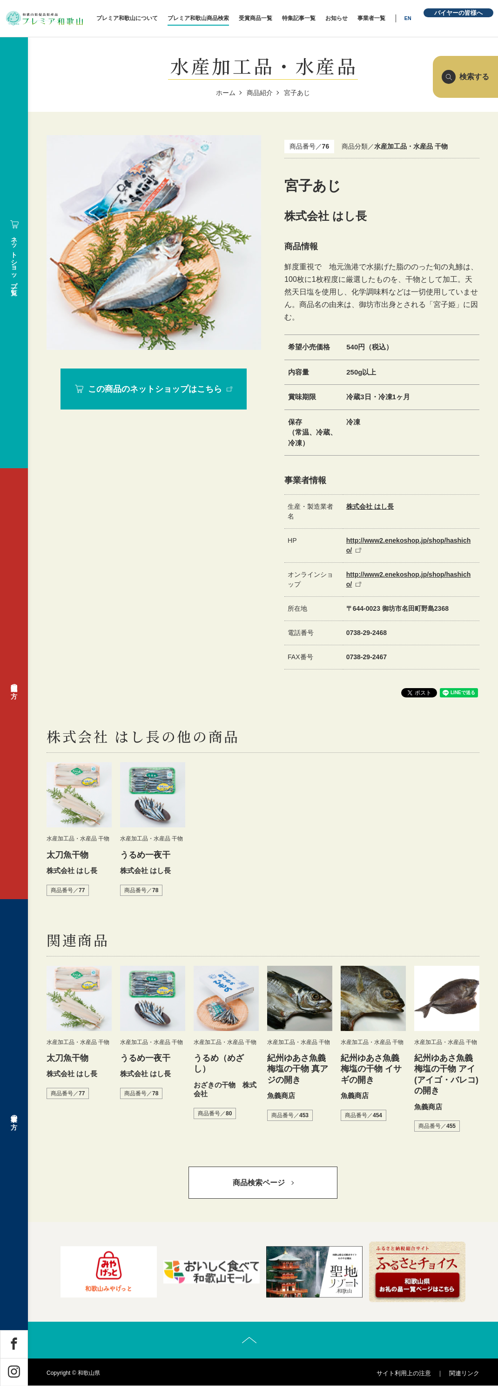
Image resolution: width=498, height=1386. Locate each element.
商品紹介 (260, 92)
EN (409, 18)
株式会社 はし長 (370, 506)
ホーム (226, 92)
